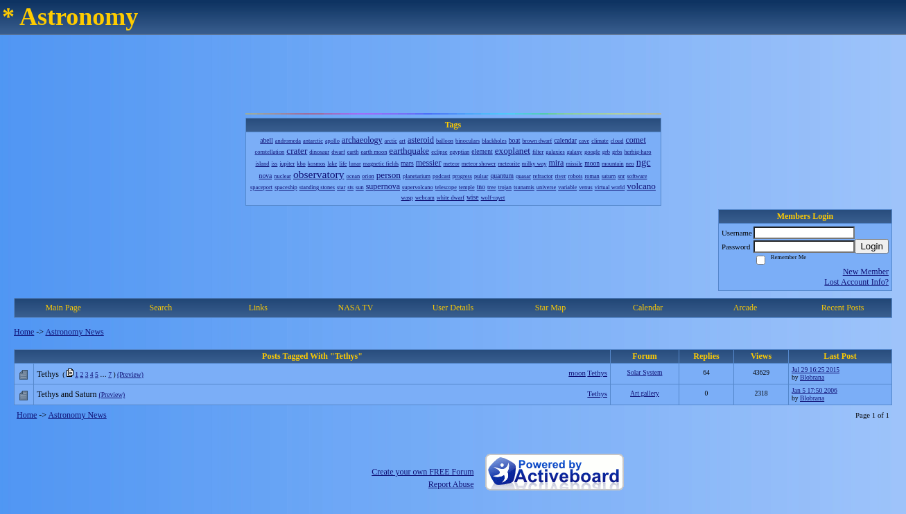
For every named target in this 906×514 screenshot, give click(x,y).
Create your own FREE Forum (422, 472)
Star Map (550, 307)
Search (160, 307)
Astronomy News (74, 332)
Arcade (745, 307)
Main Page (63, 307)
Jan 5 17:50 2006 (814, 390)
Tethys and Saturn (66, 394)
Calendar (648, 307)
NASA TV (356, 307)
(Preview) (130, 374)
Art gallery (644, 393)
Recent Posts (842, 307)
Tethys (597, 373)
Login (871, 246)
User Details (453, 307)
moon (577, 373)
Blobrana (812, 377)
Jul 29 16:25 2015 (815, 369)
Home (24, 332)
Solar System (645, 372)
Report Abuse (451, 484)
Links (258, 307)
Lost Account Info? (856, 282)
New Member (866, 271)
